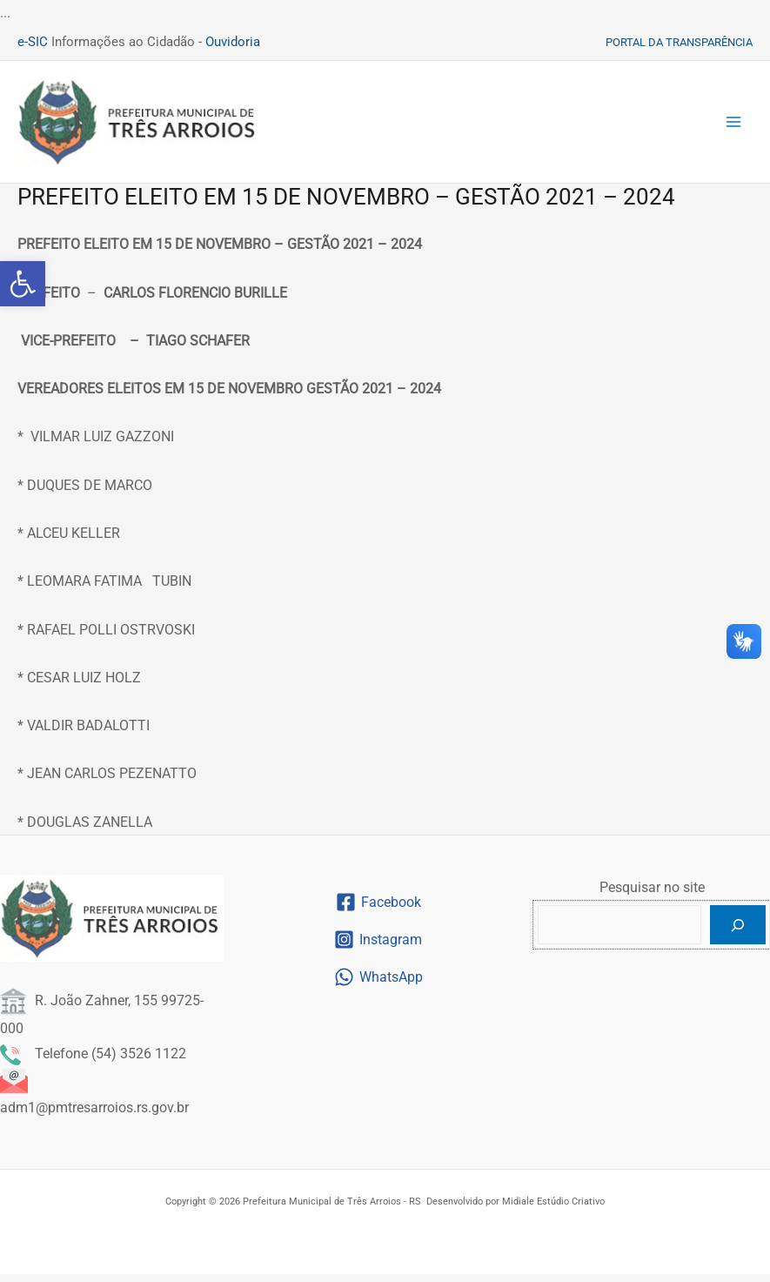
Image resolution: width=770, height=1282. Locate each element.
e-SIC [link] (32, 42)
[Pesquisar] (738, 933)
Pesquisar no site (652, 896)
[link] (22, 283)
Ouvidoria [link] (232, 42)
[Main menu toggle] (733, 126)
